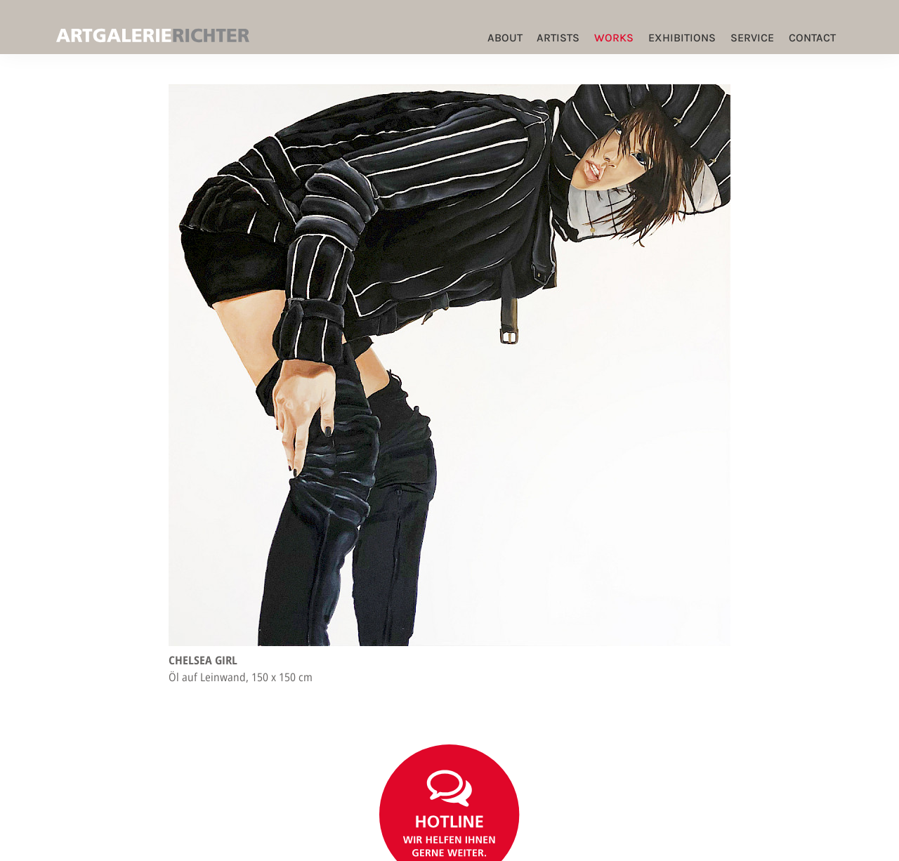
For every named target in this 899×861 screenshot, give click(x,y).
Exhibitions (682, 37)
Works (614, 37)
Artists (558, 37)
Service (752, 37)
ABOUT (505, 37)
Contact (812, 37)
